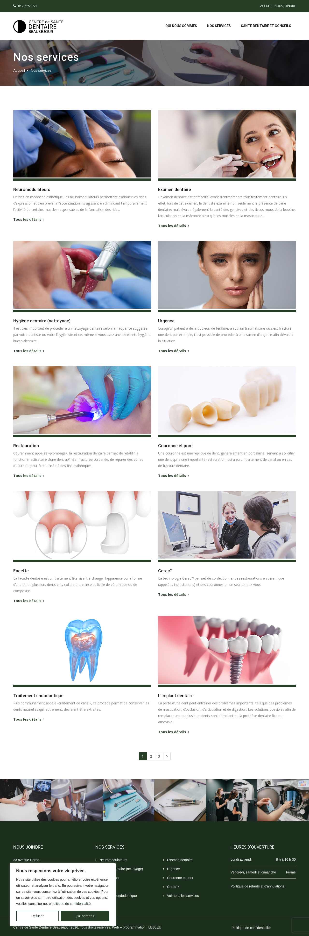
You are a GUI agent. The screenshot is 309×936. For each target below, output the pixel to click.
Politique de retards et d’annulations (257, 881)
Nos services (219, 26)
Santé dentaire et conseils (266, 26)
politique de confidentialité (71, 904)
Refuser (38, 916)
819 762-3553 (27, 6)
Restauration (107, 872)
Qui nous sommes (181, 26)
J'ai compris (85, 916)
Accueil (266, 6)
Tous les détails (30, 218)
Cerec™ (171, 881)
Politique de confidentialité (251, 922)
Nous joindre (285, 6)
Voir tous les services (181, 890)
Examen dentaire (178, 855)
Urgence (171, 863)
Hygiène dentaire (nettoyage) (119, 863)
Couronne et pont (178, 872)
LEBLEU (154, 922)
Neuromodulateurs (111, 855)
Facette (103, 881)
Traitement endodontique (116, 890)
